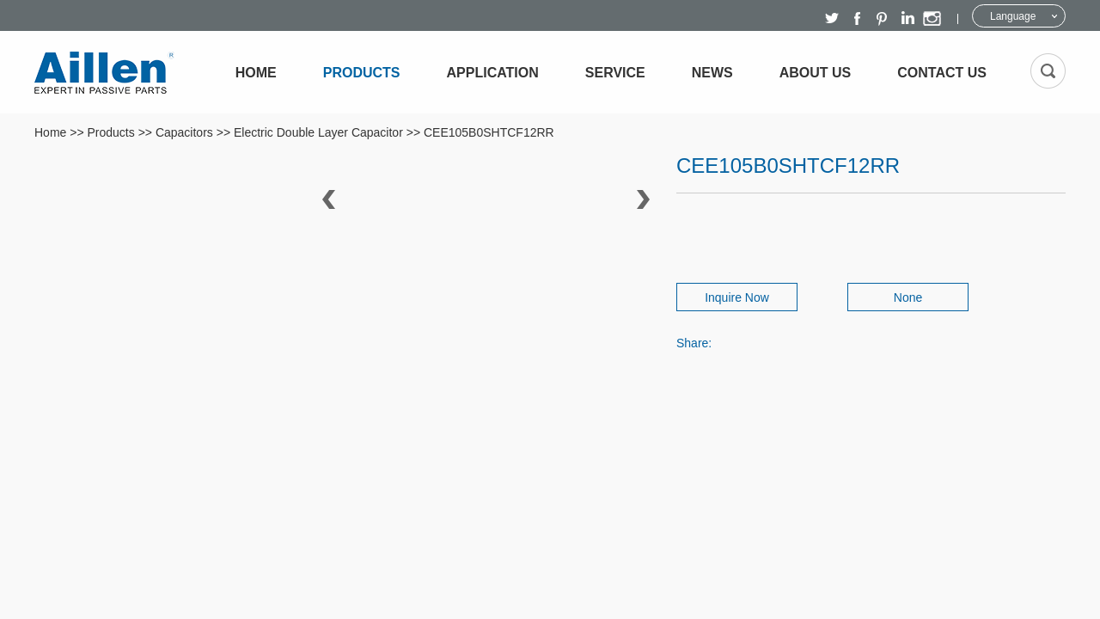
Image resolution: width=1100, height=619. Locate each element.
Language (1013, 16)
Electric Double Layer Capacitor (318, 132)
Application (493, 72)
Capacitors (184, 132)
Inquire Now (737, 297)
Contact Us (942, 72)
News (712, 72)
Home (256, 72)
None (908, 297)
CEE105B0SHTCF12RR (489, 132)
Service (615, 72)
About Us (815, 72)
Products (361, 72)
